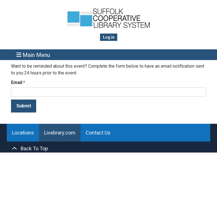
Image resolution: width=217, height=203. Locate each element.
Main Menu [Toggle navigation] (33, 54)
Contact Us (98, 133)
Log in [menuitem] (108, 37)
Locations (23, 133)
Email (16, 82)
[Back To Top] (108, 148)
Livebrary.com (59, 133)
